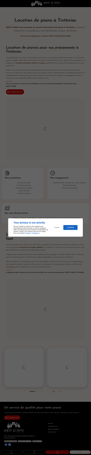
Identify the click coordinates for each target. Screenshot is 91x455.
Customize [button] (56, 227)
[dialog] (45, 227)
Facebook (35, 233)
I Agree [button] (70, 227)
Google (27, 233)
